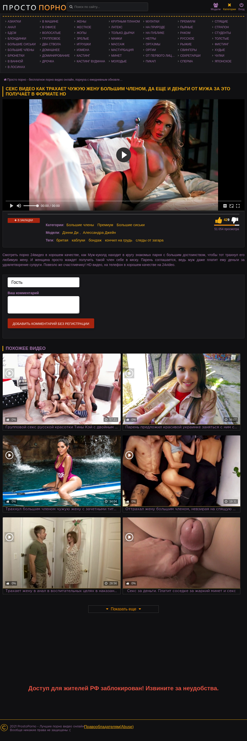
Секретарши (190, 55)
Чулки (219, 55)
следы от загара (149, 240)
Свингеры (188, 50)
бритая (62, 240)
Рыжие (186, 44)
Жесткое (84, 27)
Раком (185, 33)
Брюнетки (16, 55)
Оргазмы (153, 44)
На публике (155, 33)
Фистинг (222, 44)
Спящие (221, 21)
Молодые (119, 61)
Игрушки (84, 44)
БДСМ (12, 33)
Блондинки (17, 38)
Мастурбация (122, 50)
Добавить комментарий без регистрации (51, 324)
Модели (216, 7)
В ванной (15, 61)
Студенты (223, 33)
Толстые (222, 38)
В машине (50, 21)
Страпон (222, 27)
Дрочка (48, 61)
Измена (83, 50)
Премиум (187, 21)
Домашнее (51, 50)
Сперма (186, 61)
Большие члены (21, 50)
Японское (223, 61)
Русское (187, 38)
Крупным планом (125, 21)
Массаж (118, 44)
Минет (116, 55)
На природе (155, 27)
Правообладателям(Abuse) (109, 727)
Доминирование (56, 55)
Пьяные (186, 27)
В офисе (49, 27)
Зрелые (83, 38)
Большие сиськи (22, 44)
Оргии (151, 50)
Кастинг (83, 55)
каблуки (78, 240)
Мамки (116, 38)
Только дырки (123, 33)
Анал (12, 27)
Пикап (151, 61)
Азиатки (14, 21)
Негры (151, 38)
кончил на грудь (118, 240)
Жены (81, 21)
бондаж (95, 240)
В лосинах (16, 67)
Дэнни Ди (70, 232)
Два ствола (51, 44)
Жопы (81, 33)
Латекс (117, 27)
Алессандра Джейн (99, 232)
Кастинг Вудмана (91, 61)
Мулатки (152, 21)
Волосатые (51, 33)
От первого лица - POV (162, 55)
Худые (220, 50)
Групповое (51, 38)
